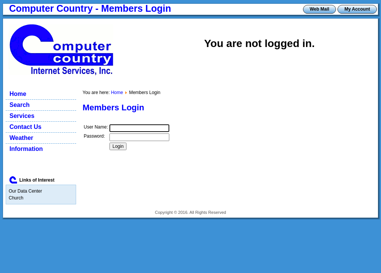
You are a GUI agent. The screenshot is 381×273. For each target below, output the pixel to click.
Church (16, 198)
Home (117, 92)
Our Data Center (25, 191)
